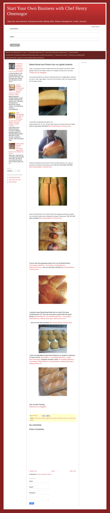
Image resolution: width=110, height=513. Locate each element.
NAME (12, 37)
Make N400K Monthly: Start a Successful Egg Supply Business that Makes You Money (16, 148)
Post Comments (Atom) (44, 474)
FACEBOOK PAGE (14, 177)
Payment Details (74, 52)
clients (36, 418)
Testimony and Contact (61, 55)
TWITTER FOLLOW (15, 179)
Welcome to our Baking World (13, 52)
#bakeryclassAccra (60, 318)
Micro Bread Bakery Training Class (59, 126)
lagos (43, 418)
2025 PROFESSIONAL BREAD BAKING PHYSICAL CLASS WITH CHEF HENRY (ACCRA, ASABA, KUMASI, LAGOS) (16, 119)
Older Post (73, 471)
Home (24, 52)
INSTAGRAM (13, 182)
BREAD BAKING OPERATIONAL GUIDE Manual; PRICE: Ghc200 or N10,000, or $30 (16, 89)
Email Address (14, 29)
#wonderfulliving (54, 361)
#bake (69, 357)
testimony (59, 418)
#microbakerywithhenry (36, 265)
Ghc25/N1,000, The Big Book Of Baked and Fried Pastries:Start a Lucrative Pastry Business (29, 55)
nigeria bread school (51, 418)
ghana (40, 418)
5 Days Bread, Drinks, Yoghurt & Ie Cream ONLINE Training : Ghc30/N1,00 (25, 57)
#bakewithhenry (60, 265)
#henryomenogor (34, 359)
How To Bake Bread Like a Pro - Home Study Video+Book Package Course (48, 52)
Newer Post (33, 471)
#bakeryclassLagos (35, 267)
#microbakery (50, 265)
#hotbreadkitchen (40, 316)
